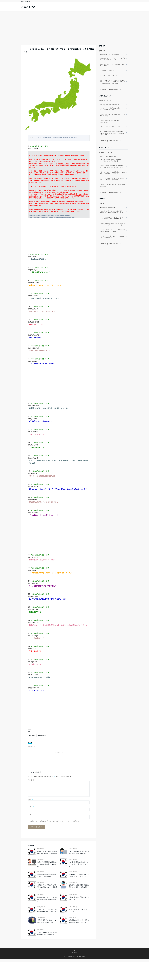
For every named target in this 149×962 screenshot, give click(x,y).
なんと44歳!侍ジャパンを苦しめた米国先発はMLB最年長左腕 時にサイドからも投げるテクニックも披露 (112, 133)
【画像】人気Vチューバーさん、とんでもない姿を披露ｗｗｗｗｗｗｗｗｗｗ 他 (112, 230)
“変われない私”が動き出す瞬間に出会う (110, 104)
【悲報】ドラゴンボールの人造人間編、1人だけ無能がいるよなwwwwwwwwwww (112, 115)
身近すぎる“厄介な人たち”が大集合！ (109, 54)
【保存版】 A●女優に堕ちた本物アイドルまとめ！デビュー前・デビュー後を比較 (112, 160)
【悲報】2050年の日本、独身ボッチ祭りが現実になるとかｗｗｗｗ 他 (112, 236)
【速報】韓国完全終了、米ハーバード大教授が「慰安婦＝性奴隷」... (79, 867)
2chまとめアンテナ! (106, 152)
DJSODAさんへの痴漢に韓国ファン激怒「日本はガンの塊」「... (79, 878)
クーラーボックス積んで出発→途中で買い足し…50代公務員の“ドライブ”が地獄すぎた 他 (112, 218)
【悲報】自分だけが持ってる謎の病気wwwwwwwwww (110, 121)
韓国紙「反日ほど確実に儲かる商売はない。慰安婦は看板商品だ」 (47, 855)
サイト (30, 817)
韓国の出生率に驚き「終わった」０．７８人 (79, 913)
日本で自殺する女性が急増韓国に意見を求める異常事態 (47, 878)
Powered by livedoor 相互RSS (110, 89)
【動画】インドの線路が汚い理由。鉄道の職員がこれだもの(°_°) (112, 185)
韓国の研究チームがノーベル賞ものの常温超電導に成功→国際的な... (47, 902)
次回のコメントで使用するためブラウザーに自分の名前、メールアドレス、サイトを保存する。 (55, 824)
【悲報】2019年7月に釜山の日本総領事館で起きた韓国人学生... (47, 936)
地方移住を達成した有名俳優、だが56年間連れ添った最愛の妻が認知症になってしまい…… (112, 166)
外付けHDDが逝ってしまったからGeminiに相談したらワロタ (112, 65)
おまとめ (102, 51)
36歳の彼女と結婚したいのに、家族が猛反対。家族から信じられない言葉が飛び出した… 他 (112, 211)
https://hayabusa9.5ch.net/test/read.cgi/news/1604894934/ (57, 137)
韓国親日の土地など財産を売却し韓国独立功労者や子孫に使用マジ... (79, 925)
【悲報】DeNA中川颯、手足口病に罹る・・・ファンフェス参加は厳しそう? (112, 108)
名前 (30, 802)
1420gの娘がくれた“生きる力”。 (108, 207)
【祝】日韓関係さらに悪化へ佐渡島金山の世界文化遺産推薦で (79, 855)
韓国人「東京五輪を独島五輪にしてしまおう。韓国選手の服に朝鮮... (47, 867)
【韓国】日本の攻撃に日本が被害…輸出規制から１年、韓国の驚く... (47, 890)
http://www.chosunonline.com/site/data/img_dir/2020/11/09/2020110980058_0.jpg (51, 217)
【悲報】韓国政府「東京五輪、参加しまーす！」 (79, 901)
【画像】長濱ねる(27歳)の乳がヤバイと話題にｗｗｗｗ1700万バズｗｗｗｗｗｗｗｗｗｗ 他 (112, 224)
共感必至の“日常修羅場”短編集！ (108, 156)
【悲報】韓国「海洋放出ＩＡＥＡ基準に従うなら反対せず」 (47, 924)
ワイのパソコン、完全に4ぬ (107, 70)
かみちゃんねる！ (105, 100)
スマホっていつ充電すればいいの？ (109, 75)
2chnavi (101, 203)
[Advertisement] (74, 25)
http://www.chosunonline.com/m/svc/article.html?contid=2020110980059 (49, 215)
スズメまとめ (28, 7)
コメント (32, 780)
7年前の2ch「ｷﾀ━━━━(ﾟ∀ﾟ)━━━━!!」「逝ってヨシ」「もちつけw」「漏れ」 (112, 58)
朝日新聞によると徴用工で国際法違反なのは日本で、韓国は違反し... (79, 890)
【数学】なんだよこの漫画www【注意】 (110, 127)
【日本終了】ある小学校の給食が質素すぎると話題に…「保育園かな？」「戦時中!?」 (112, 172)
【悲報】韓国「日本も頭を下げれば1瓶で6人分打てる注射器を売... (47, 913)
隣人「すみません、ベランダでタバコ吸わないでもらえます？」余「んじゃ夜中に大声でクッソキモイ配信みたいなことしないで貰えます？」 (112, 82)
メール (31, 809)
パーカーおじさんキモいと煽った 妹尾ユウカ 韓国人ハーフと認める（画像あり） (112, 179)
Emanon (82, 959)
